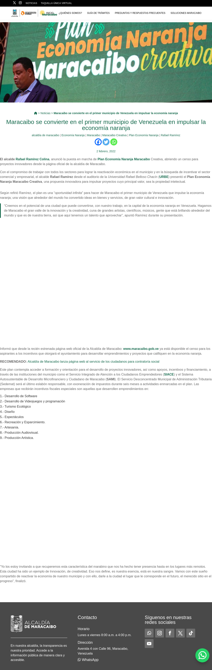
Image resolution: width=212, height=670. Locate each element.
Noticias (31, 3)
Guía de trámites (98, 13)
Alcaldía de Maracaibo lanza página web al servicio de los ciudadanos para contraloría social (93, 361)
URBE (163, 177)
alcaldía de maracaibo (45, 135)
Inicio (50, 13)
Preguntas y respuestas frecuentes (140, 13)
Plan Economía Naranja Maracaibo (124, 159)
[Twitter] (106, 141)
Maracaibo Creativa (114, 135)
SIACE (169, 374)
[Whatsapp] (113, 141)
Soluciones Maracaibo (186, 13)
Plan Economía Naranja (144, 135)
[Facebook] (98, 141)
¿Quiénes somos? (70, 13)
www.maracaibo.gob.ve (141, 348)
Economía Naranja (73, 135)
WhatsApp (88, 660)
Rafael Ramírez (170, 135)
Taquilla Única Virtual (56, 3)
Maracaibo (93, 135)
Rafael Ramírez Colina (32, 159)
